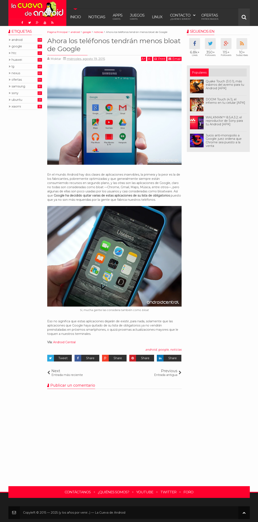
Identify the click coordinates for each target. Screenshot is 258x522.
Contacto (180, 16)
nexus (16, 73)
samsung (18, 86)
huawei (17, 60)
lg (13, 66)
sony (15, 93)
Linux (157, 17)
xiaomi (16, 106)
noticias (176, 349)
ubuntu (17, 100)
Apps (117, 16)
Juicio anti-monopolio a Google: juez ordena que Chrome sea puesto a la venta (224, 140)
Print (159, 59)
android (151, 349)
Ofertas (209, 16)
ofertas (17, 80)
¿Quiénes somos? (113, 492)
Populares (199, 72)
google (163, 349)
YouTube (144, 492)
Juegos (137, 16)
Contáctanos (78, 492)
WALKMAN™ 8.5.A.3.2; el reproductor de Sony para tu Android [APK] (224, 120)
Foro (188, 492)
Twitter (168, 492)
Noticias (96, 17)
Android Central (64, 342)
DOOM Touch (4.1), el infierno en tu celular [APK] (225, 101)
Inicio (75, 17)
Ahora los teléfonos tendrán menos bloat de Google (114, 45)
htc (14, 53)
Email (174, 59)
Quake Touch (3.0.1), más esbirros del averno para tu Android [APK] (225, 84)
